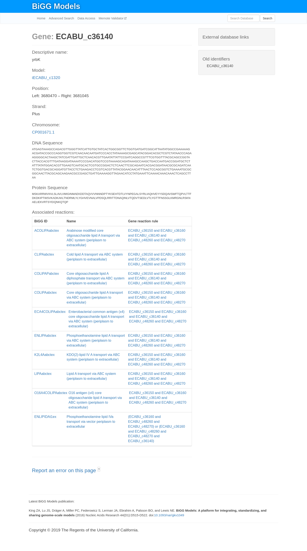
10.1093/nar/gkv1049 (169, 515)
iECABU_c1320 (46, 77)
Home (41, 18)
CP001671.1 (43, 132)
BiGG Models (56, 6)
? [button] (99, 469)
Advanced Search (61, 18)
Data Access (86, 18)
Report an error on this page (64, 470)
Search (267, 18)
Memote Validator (112, 18)
